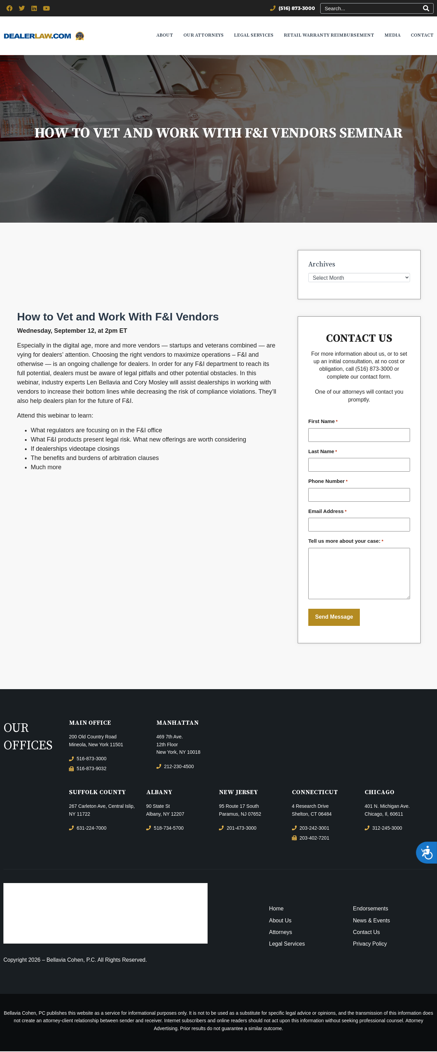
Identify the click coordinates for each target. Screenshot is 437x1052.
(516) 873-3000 (374, 369)
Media (392, 35)
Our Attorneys (203, 35)
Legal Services (253, 35)
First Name (323, 422)
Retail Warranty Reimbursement (329, 35)
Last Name (322, 452)
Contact (422, 35)
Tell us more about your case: (345, 542)
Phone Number (328, 482)
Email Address (327, 512)
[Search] (426, 8)
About (164, 35)
